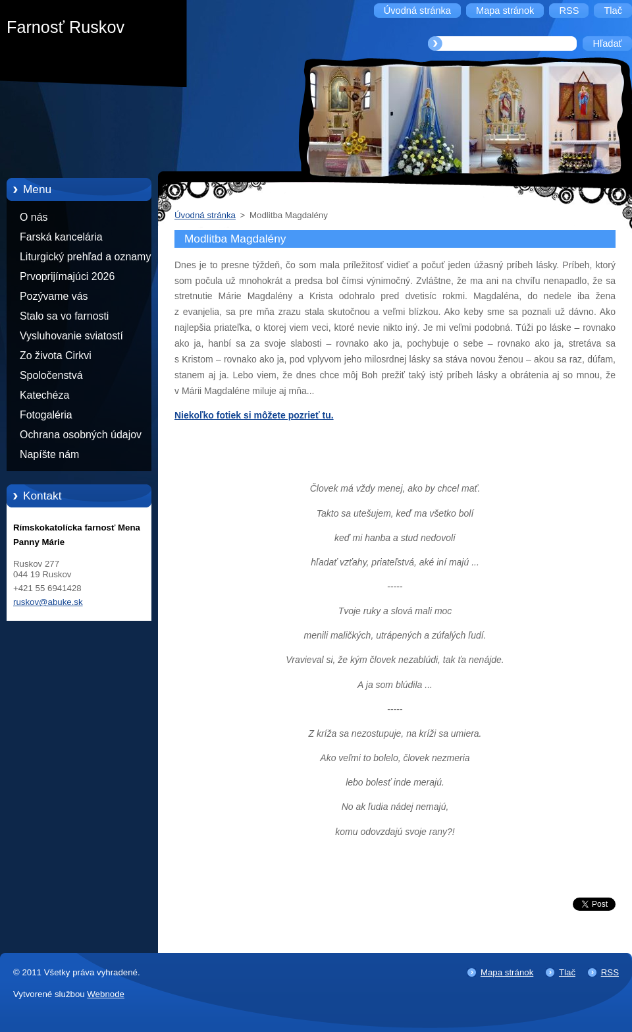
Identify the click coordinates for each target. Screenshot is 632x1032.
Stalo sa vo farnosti (64, 316)
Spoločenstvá (51, 375)
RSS (610, 972)
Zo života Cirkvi (56, 355)
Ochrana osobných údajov (81, 434)
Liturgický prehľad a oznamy (85, 256)
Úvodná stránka (205, 215)
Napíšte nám (49, 454)
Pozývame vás (54, 296)
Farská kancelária (61, 237)
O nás (33, 217)
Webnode (105, 994)
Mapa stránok (507, 972)
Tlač (567, 972)
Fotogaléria (46, 414)
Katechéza (44, 395)
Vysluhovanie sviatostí (71, 335)
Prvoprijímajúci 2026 (67, 276)
